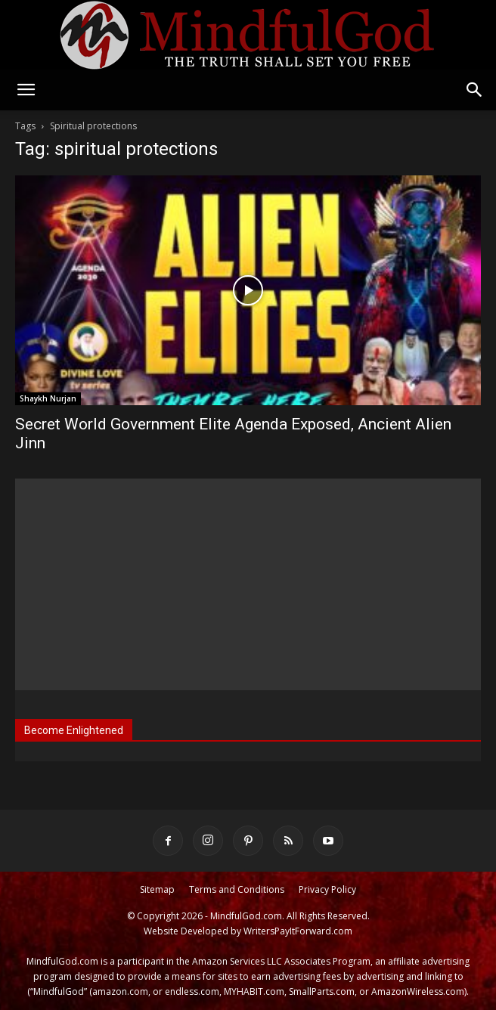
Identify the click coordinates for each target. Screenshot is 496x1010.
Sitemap (157, 889)
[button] (26, 90)
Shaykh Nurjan (48, 398)
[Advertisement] (248, 584)
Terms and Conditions (236, 889)
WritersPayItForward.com (297, 931)
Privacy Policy (327, 889)
